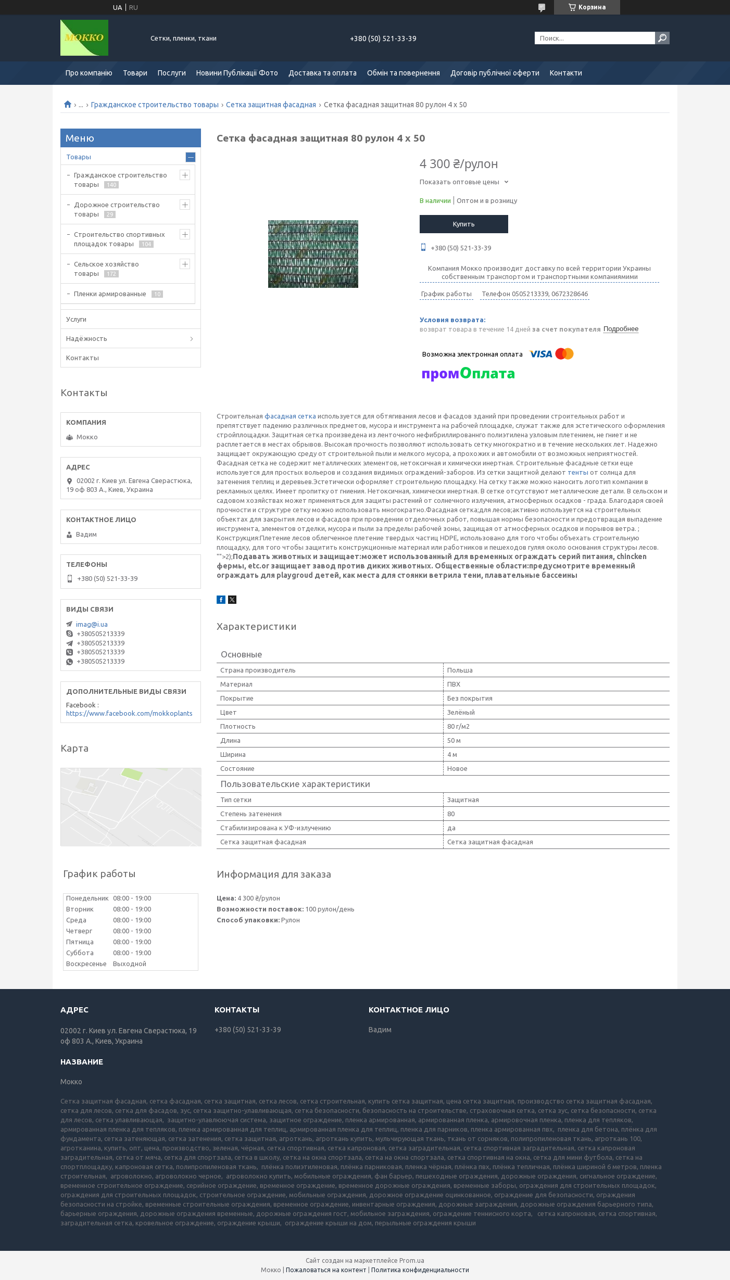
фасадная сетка (290, 416)
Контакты (82, 357)
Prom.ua (411, 1260)
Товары (78, 156)
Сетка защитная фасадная (271, 104)
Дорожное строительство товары (117, 209)
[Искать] (662, 38)
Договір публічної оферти (494, 73)
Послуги (172, 73)
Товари (135, 73)
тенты (578, 472)
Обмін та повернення (403, 73)
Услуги (76, 319)
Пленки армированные (110, 293)
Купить (464, 223)
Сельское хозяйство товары (106, 268)
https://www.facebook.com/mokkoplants (129, 713)
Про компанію (89, 73)
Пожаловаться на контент (326, 1269)
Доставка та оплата (322, 73)
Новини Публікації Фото (237, 73)
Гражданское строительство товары (155, 104)
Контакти (566, 73)
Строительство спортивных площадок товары (119, 239)
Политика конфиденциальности (420, 1269)
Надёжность (86, 338)
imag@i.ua (92, 624)
